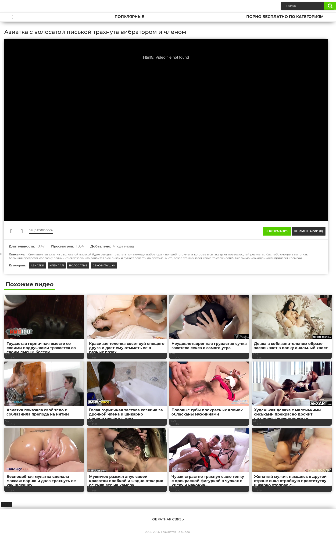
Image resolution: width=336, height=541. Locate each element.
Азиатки (37, 265)
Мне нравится (11, 231)
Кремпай (57, 265)
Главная (12, 17)
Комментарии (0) (308, 231)
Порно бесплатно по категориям (285, 16)
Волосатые (78, 265)
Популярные (129, 16)
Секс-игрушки (104, 265)
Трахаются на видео (175, 532)
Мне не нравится (21, 231)
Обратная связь (168, 519)
